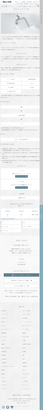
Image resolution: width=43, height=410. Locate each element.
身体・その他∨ (35, 213)
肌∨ (7, 213)
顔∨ (21, 213)
